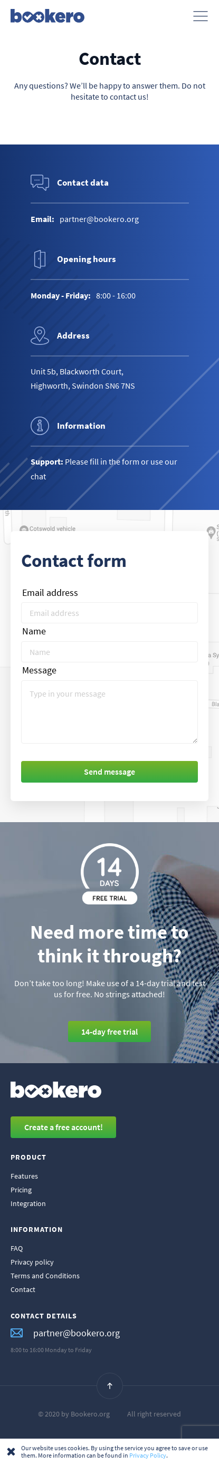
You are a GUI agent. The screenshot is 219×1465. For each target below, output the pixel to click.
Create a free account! (63, 1127)
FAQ (17, 1248)
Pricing (21, 1189)
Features (24, 1176)
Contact (23, 1289)
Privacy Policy (147, 1455)
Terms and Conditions (45, 1275)
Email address (50, 593)
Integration (28, 1203)
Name (34, 631)
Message (39, 670)
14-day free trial (109, 1031)
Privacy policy (32, 1262)
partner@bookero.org (65, 1333)
